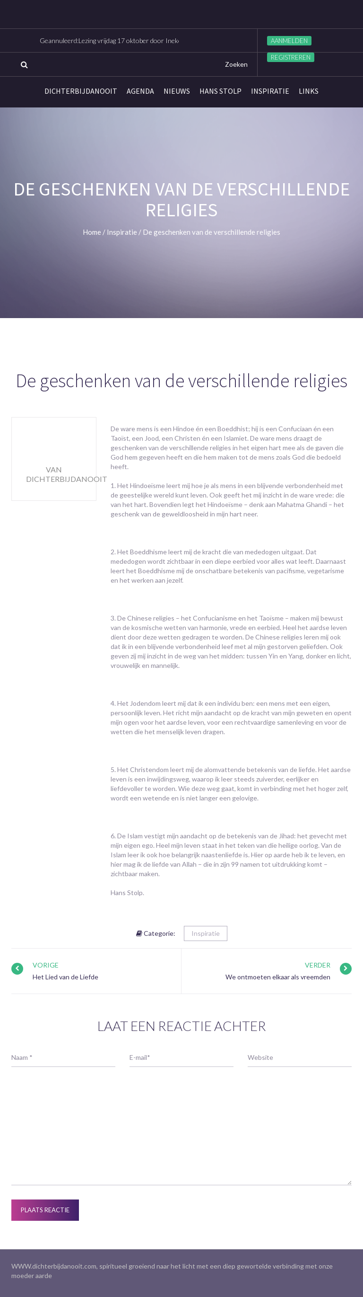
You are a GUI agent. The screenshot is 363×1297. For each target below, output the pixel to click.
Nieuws (177, 91)
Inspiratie (270, 91)
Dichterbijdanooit (80, 91)
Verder (317, 965)
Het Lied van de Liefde (65, 977)
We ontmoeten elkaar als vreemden (277, 977)
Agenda (140, 91)
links (309, 91)
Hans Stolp (220, 91)
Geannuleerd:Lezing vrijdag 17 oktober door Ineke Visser (120, 40)
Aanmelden (289, 40)
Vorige (46, 965)
